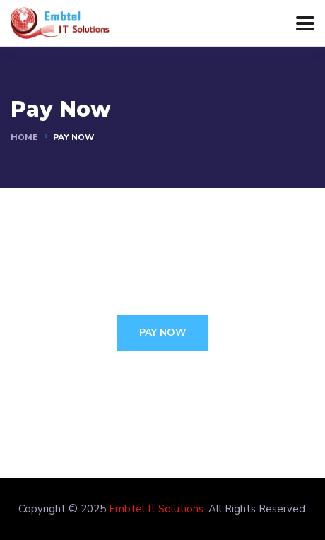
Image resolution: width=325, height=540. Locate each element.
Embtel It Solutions (156, 509)
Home (24, 137)
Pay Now (163, 332)
